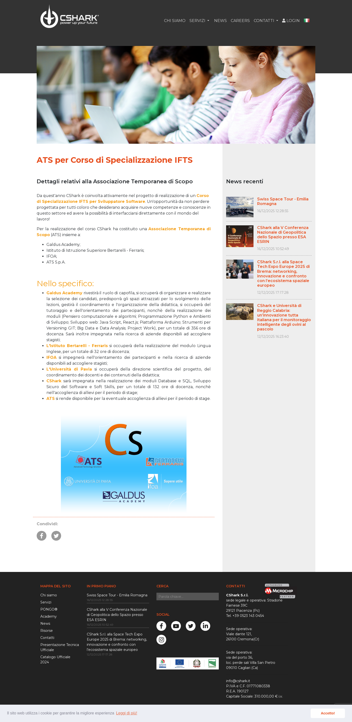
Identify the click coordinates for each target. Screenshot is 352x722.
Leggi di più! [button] (126, 713)
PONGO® (48, 609)
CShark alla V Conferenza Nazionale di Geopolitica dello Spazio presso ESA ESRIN (117, 614)
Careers (240, 20)
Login (291, 20)
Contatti (47, 637)
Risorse (46, 630)
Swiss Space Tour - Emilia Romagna (117, 595)
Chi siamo (175, 20)
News (220, 20)
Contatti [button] (264, 20)
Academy (48, 616)
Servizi (45, 602)
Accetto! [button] (328, 713)
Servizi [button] (197, 20)
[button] (307, 21)
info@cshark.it (238, 681)
